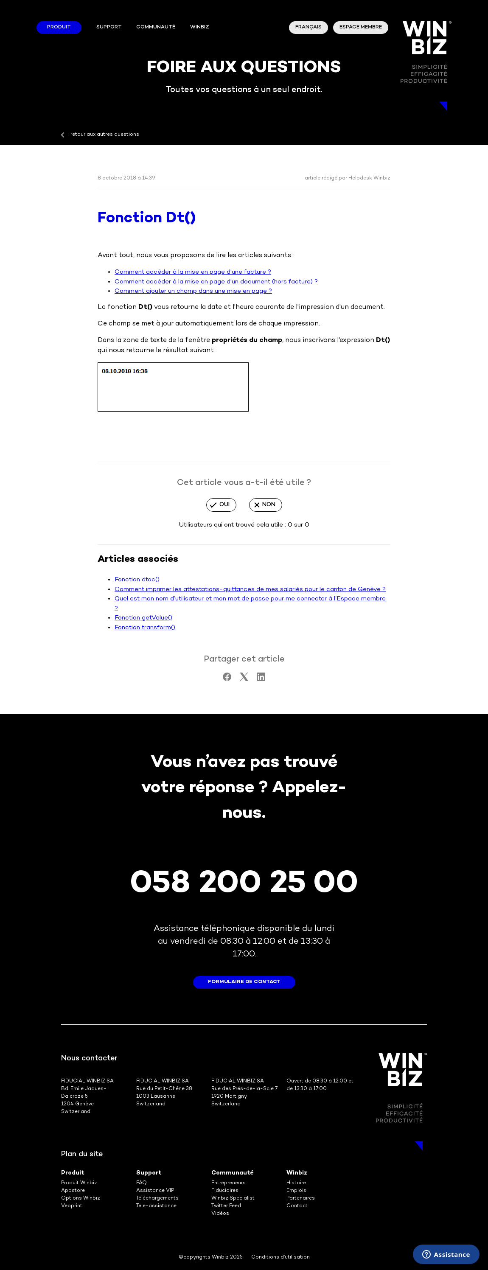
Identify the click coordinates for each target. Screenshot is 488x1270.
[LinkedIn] (261, 679)
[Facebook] (227, 679)
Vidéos (220, 1214)
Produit (59, 27)
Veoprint (71, 1206)
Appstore (73, 1191)
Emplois (296, 1191)
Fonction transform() (145, 627)
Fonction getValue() (143, 617)
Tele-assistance (156, 1206)
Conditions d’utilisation (280, 1257)
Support (109, 27)
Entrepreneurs (228, 1183)
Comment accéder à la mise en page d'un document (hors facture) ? (216, 281)
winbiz (199, 27)
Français (308, 27)
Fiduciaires (224, 1191)
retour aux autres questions (104, 134)
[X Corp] (244, 679)
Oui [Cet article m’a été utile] (224, 505)
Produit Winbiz (79, 1183)
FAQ (141, 1183)
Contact (297, 1206)
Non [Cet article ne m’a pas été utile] (268, 505)
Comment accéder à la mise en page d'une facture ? (193, 272)
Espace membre (360, 27)
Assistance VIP (155, 1191)
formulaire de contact (244, 982)
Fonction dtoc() (137, 579)
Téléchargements (157, 1198)
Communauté (155, 27)
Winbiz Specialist (233, 1198)
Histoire (296, 1183)
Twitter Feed (226, 1206)
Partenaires (300, 1198)
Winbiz (296, 1173)
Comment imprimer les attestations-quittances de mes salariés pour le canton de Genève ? (250, 589)
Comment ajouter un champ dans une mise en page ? (193, 291)
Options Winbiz (80, 1198)
